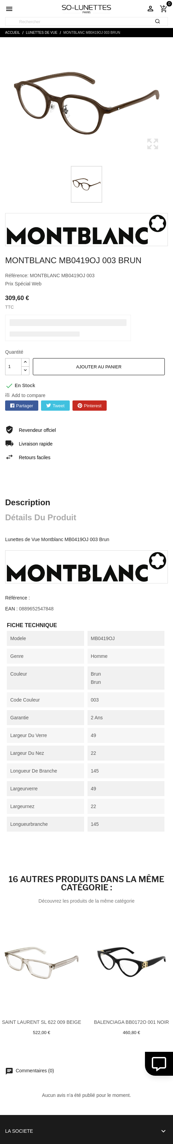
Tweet (59, 405)
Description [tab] (27, 502)
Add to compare (28, 395)
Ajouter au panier (99, 366)
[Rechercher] (86, 21)
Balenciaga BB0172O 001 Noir (131, 1022)
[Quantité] (13, 366)
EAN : (11, 608)
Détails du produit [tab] (40, 517)
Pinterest (93, 405)
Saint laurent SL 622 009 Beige (41, 1022)
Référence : (17, 598)
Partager (24, 405)
